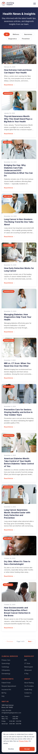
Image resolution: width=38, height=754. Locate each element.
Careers (27, 696)
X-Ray (26, 673)
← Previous (9, 641)
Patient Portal (6, 683)
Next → (30, 641)
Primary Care (6, 660)
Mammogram (28, 667)
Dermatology (6, 673)
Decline (11, 749)
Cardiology (5, 667)
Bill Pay (4, 693)
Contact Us (28, 693)
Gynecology (6, 663)
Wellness (16, 34)
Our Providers (29, 686)
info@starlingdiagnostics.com (11, 713)
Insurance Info (6, 689)
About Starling (29, 683)
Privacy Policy (23, 741)
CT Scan (27, 663)
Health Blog (28, 689)
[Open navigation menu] (34, 3)
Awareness (28, 34)
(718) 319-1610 (6, 710)
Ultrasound (28, 670)
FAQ (3, 696)
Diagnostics (12, 39)
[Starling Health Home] (8, 3)
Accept (27, 749)
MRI (25, 660)
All (7, 34)
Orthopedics (6, 670)
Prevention (26, 39)
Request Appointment (9, 686)
